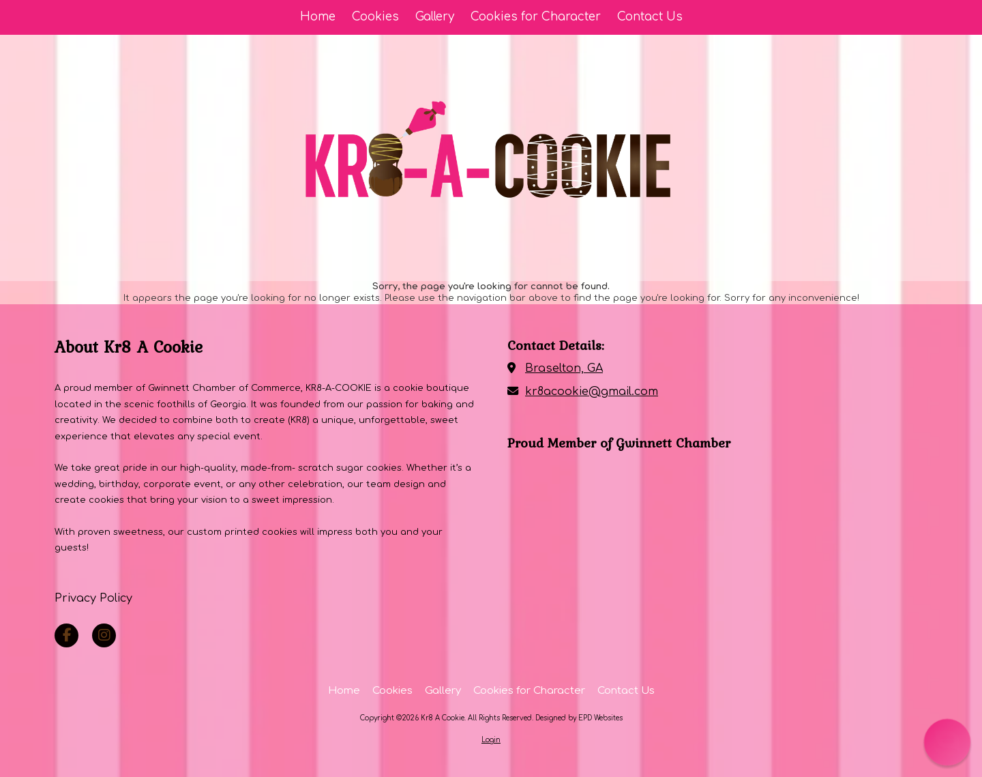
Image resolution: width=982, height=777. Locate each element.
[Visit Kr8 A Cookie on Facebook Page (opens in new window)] (66, 635)
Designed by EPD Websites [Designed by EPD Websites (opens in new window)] (579, 718)
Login (491, 740)
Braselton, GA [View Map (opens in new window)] (564, 368)
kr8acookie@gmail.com (591, 391)
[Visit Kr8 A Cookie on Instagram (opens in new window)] (104, 635)
